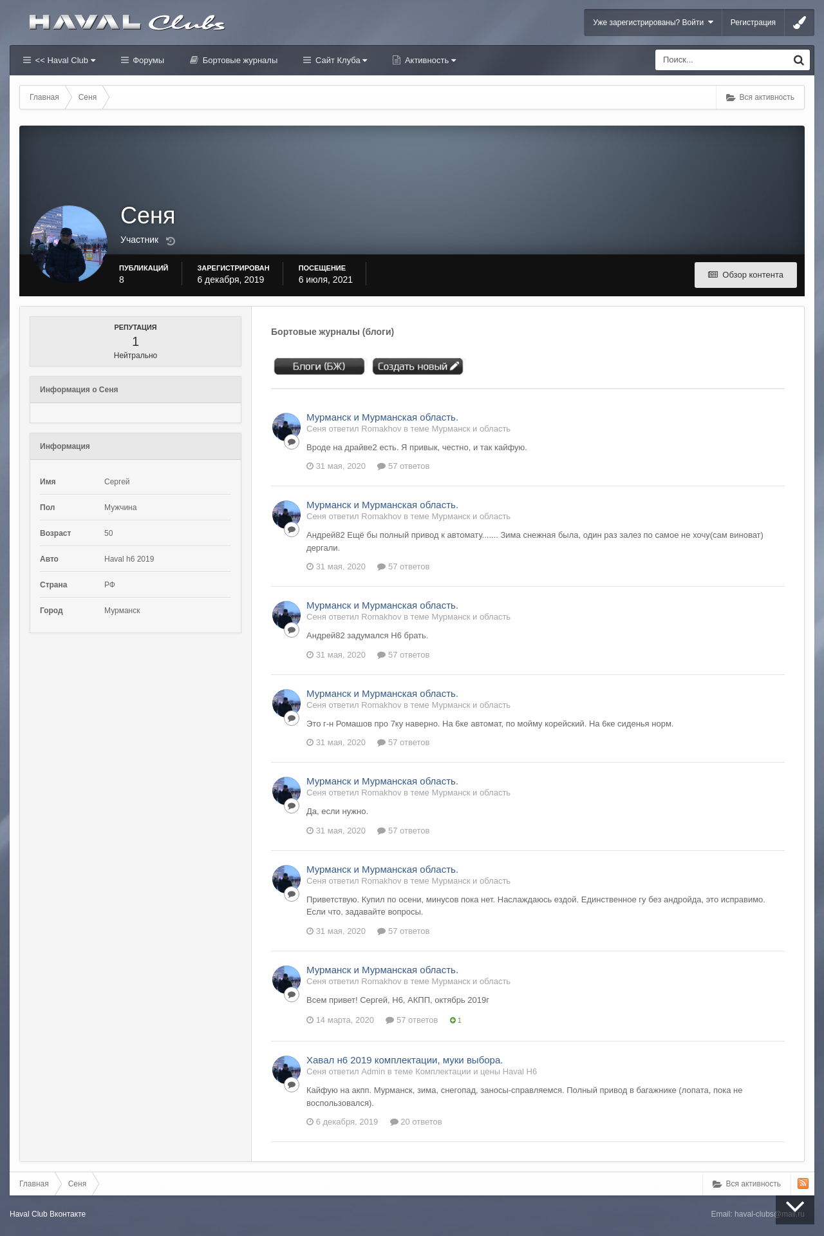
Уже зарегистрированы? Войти (653, 22)
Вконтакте (68, 1214)
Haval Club (29, 1214)
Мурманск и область (470, 428)
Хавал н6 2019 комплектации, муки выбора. (404, 1059)
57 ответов (403, 466)
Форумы (147, 60)
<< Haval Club (64, 60)
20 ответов (416, 1122)
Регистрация (753, 22)
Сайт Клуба (340, 60)
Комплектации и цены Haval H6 (476, 1071)
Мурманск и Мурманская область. (382, 417)
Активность (429, 60)
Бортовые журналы (238, 60)
